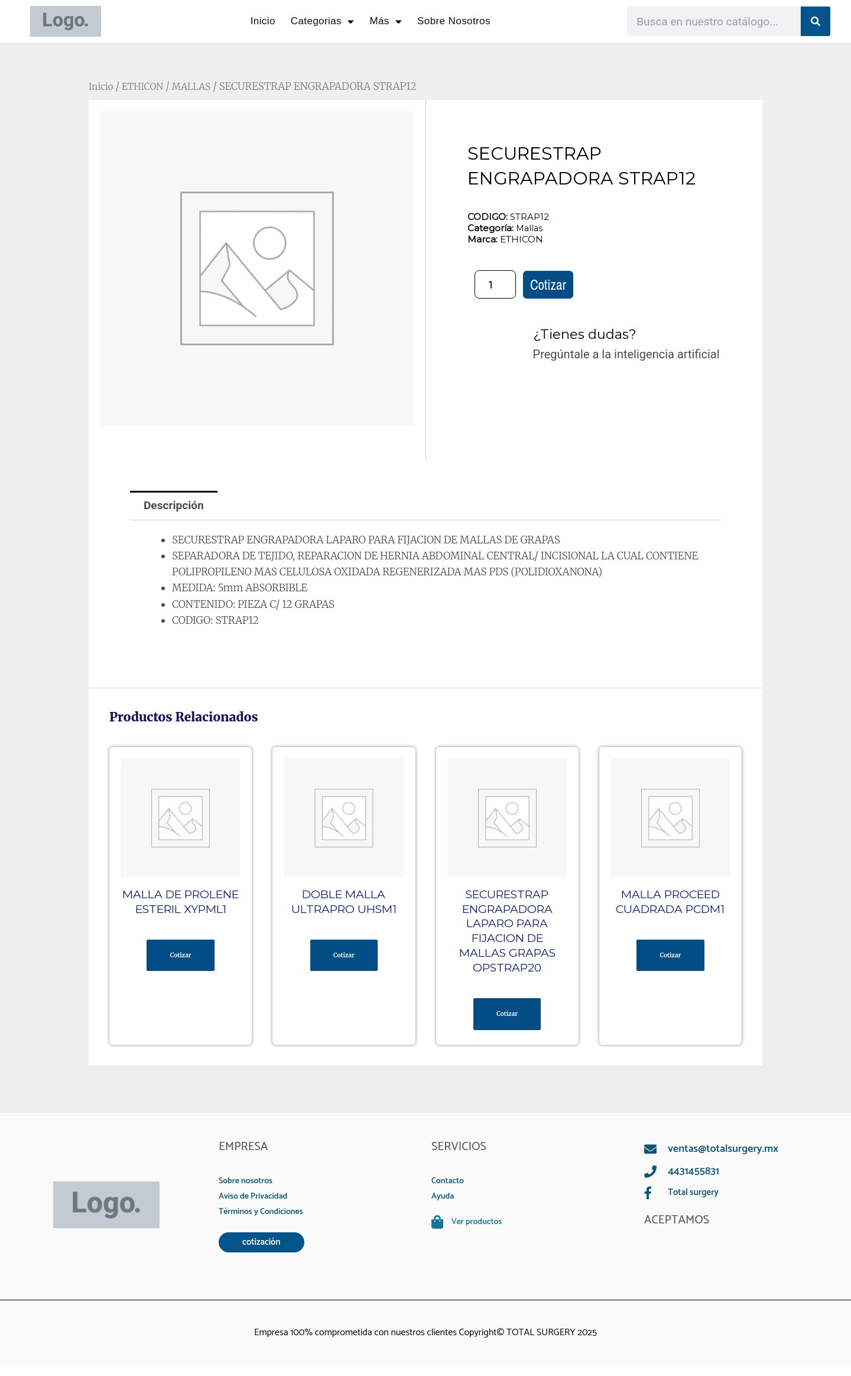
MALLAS (199, 86)
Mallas (530, 228)
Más (385, 22)
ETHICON (147, 86)
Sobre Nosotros (454, 21)
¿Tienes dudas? (590, 334)
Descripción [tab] (175, 506)
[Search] (815, 21)
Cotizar (548, 285)
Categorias (323, 22)
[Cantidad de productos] (495, 285)
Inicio (263, 21)
